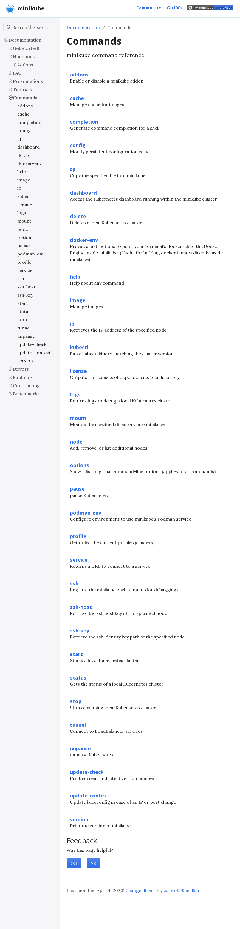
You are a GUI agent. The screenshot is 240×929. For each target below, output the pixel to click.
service (24, 270)
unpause (26, 336)
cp (19, 138)
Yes (74, 863)
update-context (34, 352)
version (25, 360)
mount (24, 221)
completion (29, 122)
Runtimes (23, 377)
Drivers (21, 369)
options (25, 237)
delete (23, 155)
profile (24, 262)
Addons (25, 64)
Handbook (24, 56)
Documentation (25, 40)
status (23, 311)
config (24, 130)
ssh (20, 278)
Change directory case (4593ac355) (162, 890)
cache (23, 114)
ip (19, 188)
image (23, 180)
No (93, 863)
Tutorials (22, 89)
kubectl (24, 196)
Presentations (28, 81)
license (24, 204)
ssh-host (26, 286)
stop (22, 319)
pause (23, 245)
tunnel (24, 328)
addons (25, 106)
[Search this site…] (29, 27)
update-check (31, 344)
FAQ (17, 73)
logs (21, 212)
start (22, 303)
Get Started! (26, 48)
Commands (25, 97)
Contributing (26, 385)
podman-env (30, 254)
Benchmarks (26, 393)
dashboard (28, 147)
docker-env (29, 163)
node (22, 229)
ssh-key (25, 295)
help (21, 171)
